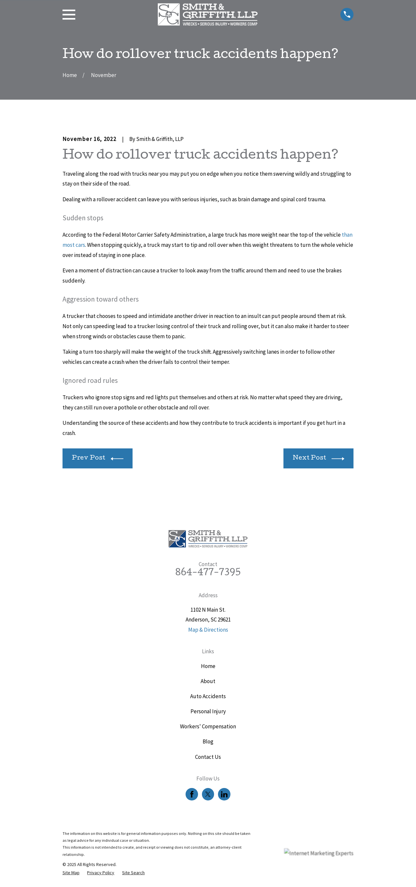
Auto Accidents (208, 696)
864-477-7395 (208, 573)
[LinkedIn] (224, 794)
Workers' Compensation (208, 726)
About (208, 681)
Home (208, 666)
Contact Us (208, 756)
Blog (208, 741)
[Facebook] (192, 794)
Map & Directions (208, 629)
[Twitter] (208, 794)
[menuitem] (71, 873)
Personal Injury (208, 711)
